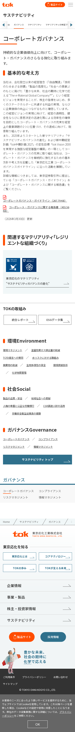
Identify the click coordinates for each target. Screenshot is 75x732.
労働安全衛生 (19, 413)
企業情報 (14, 585)
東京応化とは (19, 556)
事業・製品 (16, 597)
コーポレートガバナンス (16, 439)
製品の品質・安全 (12, 398)
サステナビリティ (21, 620)
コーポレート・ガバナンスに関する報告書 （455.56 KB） (36, 209)
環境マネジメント (12, 350)
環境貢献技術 (60, 365)
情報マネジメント (43, 447)
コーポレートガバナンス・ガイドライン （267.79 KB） (35, 200)
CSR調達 (48, 406)
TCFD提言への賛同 (13, 358)
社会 (8, 24)
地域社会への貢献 (40, 398)
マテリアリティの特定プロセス (59, 24)
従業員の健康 (33, 413)
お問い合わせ (60, 677)
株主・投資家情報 (21, 608)
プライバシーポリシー (34, 677)
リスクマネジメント (14, 447)
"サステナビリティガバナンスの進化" (28, 283)
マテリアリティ (35, 24)
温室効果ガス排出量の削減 (45, 350)
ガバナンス (19, 24)
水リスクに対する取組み (45, 358)
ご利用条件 (9, 677)
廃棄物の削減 (10, 365)
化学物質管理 (19, 372)
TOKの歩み (19, 568)
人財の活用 (59, 406)
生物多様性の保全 (36, 365)
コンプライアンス (48, 439)
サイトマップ (10, 683)
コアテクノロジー (55, 556)
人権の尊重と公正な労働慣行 (18, 406)
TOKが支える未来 (55, 568)
